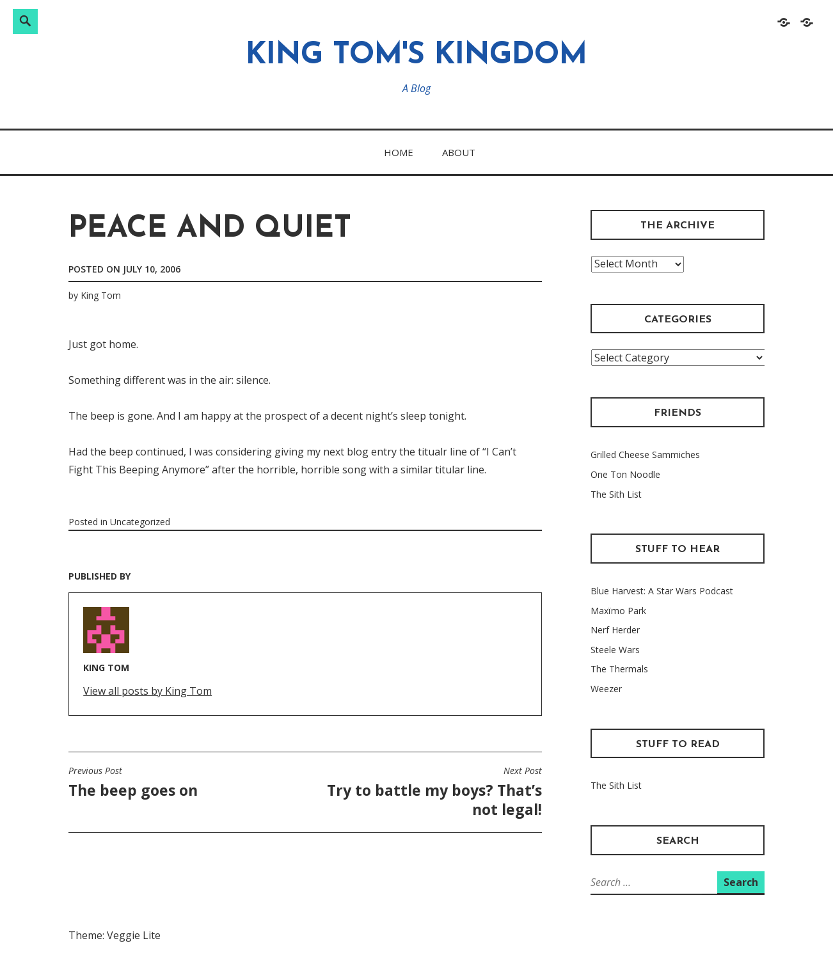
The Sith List (616, 494)
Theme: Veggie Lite (114, 935)
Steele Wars (615, 650)
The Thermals (619, 669)
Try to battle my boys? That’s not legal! (427, 792)
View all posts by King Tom (147, 691)
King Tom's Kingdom (416, 56)
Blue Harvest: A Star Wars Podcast (662, 591)
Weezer (606, 689)
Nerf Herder (615, 630)
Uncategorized (140, 522)
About (458, 152)
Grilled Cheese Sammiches (645, 454)
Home (398, 152)
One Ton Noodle (625, 474)
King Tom (101, 295)
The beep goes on (133, 782)
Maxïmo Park (618, 611)
